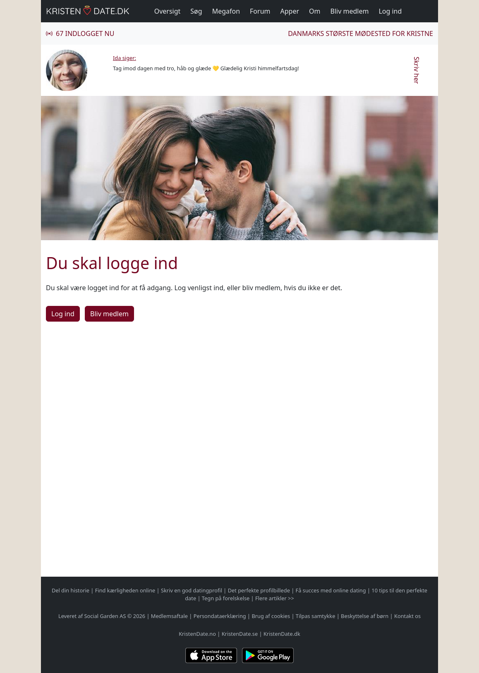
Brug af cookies (270, 616)
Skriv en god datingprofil (191, 590)
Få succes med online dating (331, 590)
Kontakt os (407, 616)
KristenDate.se (240, 633)
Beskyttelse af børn (364, 616)
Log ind (390, 11)
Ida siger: (124, 58)
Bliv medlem (350, 11)
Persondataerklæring (220, 616)
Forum (260, 11)
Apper (289, 11)
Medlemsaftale (169, 616)
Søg (196, 11)
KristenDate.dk (281, 633)
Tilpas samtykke (315, 616)
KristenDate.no (197, 633)
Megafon (226, 11)
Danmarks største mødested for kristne (360, 33)
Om (314, 11)
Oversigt (167, 11)
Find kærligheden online (125, 590)
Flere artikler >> (274, 598)
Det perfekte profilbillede (259, 590)
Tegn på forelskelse (225, 598)
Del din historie (70, 590)
